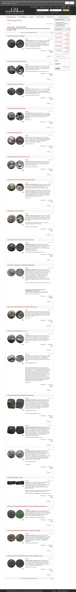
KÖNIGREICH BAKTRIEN (27, 395)
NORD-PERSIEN (18, 331)
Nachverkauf (43, 7)
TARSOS (21, 211)
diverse (35, 307)
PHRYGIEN (17, 179)
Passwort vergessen (55, 12)
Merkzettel (51, 7)
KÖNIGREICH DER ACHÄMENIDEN (23, 307)
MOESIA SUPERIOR (34, 506)
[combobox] (62, 33)
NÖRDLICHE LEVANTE (20, 239)
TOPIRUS (37, 530)
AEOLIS (16, 84)
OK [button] (69, 2)
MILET (20, 132)
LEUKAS (24, 61)
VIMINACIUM (43, 506)
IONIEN (16, 108)
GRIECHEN (10, 36)
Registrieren (40, 12)
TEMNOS (21, 84)
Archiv (31, 17)
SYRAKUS (21, 36)
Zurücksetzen (66, 39)
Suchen (57, 68)
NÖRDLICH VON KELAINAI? (27, 179)
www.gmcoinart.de (63, 17)
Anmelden (66, 10)
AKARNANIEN (18, 61)
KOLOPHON (22, 108)
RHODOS (27, 156)
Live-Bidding (22, 17)
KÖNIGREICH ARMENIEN (27, 265)
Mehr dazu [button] (14, 3)
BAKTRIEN (17, 395)
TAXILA (21, 477)
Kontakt (54, 590)
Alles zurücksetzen (66, 66)
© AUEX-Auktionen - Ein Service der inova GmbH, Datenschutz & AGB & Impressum (25, 590)
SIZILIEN (16, 36)
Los (58, 61)
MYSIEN (31, 556)
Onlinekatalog (11, 17)
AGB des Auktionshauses (62, 590)
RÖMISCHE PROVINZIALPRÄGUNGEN (17, 506)
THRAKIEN (31, 530)
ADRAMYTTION (38, 556)
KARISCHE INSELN (19, 156)
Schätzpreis (58, 64)
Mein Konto (51, 17)
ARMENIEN (17, 265)
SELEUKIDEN (30, 239)
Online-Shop (40, 17)
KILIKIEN (16, 211)
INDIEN (16, 477)
